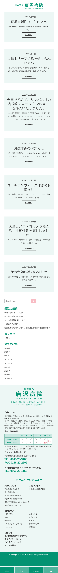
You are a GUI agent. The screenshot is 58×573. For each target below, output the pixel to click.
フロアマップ (34, 524)
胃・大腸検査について (12, 492)
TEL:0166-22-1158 (15, 470)
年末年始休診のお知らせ (29, 272)
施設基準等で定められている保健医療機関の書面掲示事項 (27, 328)
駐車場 (31, 521)
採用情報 (32, 527)
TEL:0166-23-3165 (15, 459)
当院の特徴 (8, 514)
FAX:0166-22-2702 (15, 462)
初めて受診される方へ (12, 489)
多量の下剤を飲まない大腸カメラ (16, 502)
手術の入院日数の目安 (37, 489)
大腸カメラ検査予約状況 (13, 499)
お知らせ (7, 338)
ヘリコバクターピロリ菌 (13, 524)
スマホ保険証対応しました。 (15, 320)
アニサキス (8, 527)
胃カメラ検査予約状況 (12, 495)
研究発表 (7, 521)
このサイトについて (12, 542)
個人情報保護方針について (15, 536)
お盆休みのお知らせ (29, 148)
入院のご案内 (34, 486)
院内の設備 (33, 517)
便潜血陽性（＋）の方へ (29, 21)
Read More (29, 35)
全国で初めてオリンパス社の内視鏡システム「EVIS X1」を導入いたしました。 (29, 104)
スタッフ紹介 (34, 514)
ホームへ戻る (10, 545)
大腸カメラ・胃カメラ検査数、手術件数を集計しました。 (29, 231)
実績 (6, 517)
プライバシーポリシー (13, 539)
